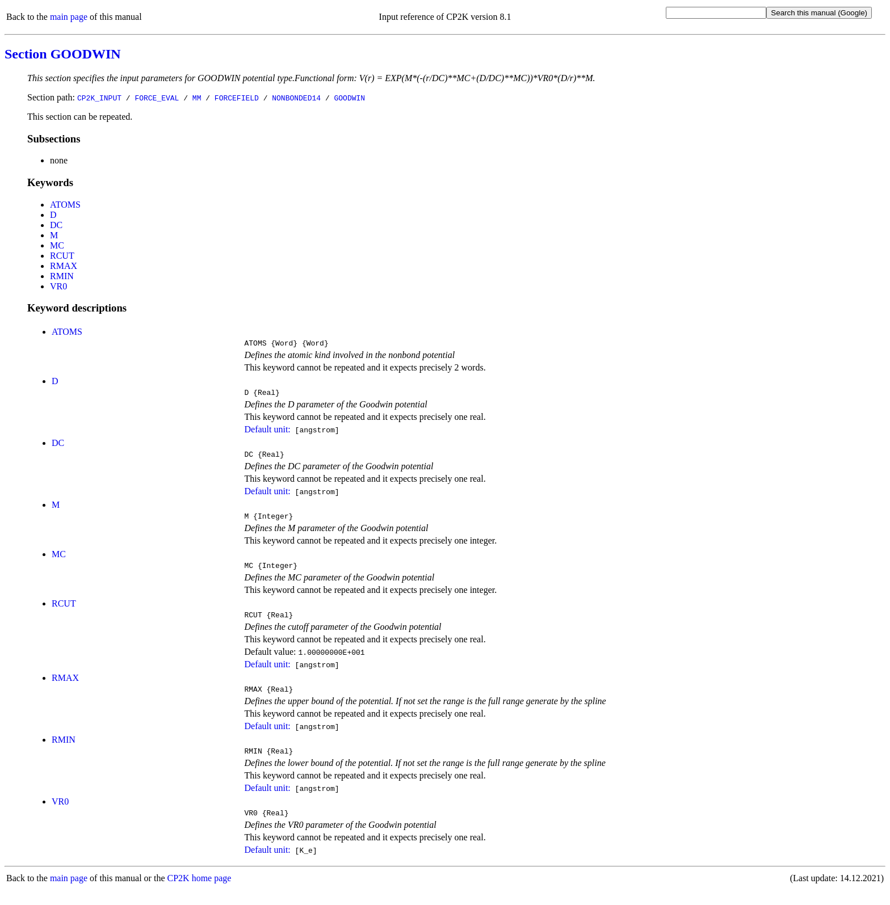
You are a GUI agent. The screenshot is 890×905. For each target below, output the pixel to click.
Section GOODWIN (63, 54)
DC (56, 225)
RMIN (62, 276)
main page (68, 17)
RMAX (63, 266)
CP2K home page (199, 893)
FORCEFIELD (237, 97)
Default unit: (267, 432)
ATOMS (65, 204)
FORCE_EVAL (157, 97)
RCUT (62, 255)
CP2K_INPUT (99, 97)
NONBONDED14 (296, 97)
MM (196, 97)
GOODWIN (349, 97)
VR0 (58, 286)
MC (57, 245)
